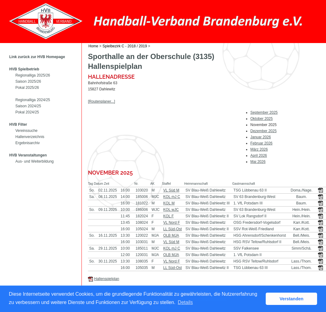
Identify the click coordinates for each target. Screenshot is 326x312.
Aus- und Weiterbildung (34, 161)
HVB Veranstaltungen (28, 155)
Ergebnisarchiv (27, 143)
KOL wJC (171, 209)
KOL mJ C (171, 197)
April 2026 (258, 155)
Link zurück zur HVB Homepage (37, 57)
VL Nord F (171, 222)
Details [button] (185, 302)
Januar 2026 (260, 137)
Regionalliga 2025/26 (32, 75)
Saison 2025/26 (28, 81)
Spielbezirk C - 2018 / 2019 (124, 46)
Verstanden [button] (292, 298)
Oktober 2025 (261, 119)
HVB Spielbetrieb (24, 69)
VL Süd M (171, 190)
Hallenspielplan (106, 279)
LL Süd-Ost (172, 229)
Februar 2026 (261, 143)
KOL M (169, 203)
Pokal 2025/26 (27, 87)
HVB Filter (18, 124)
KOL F (168, 216)
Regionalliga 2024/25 (32, 100)
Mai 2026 (257, 162)
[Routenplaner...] (101, 101)
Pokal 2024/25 (27, 112)
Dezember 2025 (263, 131)
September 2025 (264, 112)
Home (93, 46)
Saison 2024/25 (28, 106)
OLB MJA (171, 235)
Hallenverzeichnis (29, 137)
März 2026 (259, 149)
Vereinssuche (26, 130)
